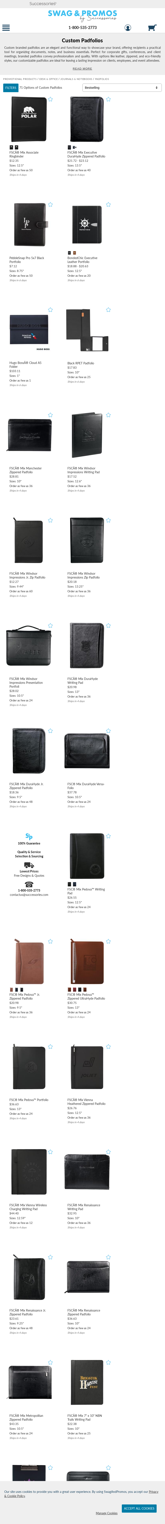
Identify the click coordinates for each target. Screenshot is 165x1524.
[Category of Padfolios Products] (82, 54)
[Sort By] (122, 88)
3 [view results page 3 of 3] (150, 1156)
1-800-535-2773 (83, 27)
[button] (43, 4)
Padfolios (56, 87)
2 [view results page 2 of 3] (143, 1156)
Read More (82, 68)
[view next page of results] (159, 1156)
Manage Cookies (107, 1513)
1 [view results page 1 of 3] (135, 1156)
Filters (10, 88)
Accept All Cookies (139, 1508)
